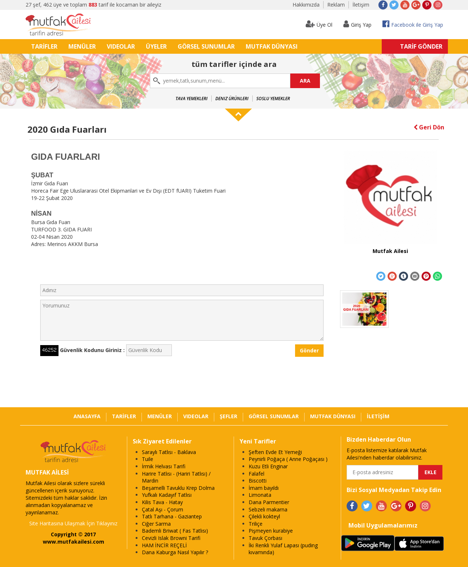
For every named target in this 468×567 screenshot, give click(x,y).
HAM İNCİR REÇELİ (164, 545)
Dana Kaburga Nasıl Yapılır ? (175, 552)
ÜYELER (156, 46)
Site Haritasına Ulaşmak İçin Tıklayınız (73, 523)
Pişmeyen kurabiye (271, 530)
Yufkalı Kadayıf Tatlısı (167, 494)
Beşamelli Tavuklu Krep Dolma (178, 487)
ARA (305, 80)
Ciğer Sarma (156, 523)
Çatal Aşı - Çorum (162, 509)
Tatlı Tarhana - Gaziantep (172, 516)
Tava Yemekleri (192, 98)
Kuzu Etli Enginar (268, 466)
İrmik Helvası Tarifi (163, 466)
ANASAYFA (87, 416)
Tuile (147, 459)
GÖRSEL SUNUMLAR (206, 46)
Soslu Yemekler (273, 98)
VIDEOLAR (121, 46)
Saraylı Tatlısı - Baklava (169, 452)
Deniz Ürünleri (232, 98)
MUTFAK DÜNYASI (272, 46)
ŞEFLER (228, 416)
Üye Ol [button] (319, 24)
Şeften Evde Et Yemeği (275, 452)
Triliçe (256, 523)
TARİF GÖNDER (421, 46)
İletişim (360, 4)
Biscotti (258, 480)
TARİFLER (44, 46)
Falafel (256, 473)
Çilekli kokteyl (264, 516)
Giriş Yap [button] (357, 24)
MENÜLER (82, 46)
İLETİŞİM (378, 416)
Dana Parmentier (269, 502)
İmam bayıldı (264, 487)
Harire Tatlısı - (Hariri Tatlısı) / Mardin (176, 477)
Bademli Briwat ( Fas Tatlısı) (175, 530)
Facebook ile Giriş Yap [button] (412, 24)
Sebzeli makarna (268, 509)
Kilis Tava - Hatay (162, 502)
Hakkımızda (306, 4)
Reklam (336, 4)
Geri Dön (429, 127)
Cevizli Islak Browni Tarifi (171, 537)
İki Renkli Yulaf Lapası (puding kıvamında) (283, 549)
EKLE (430, 472)
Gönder (309, 350)
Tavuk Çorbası (265, 537)
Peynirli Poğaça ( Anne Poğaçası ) (288, 459)
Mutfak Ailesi (390, 250)
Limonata (260, 494)
